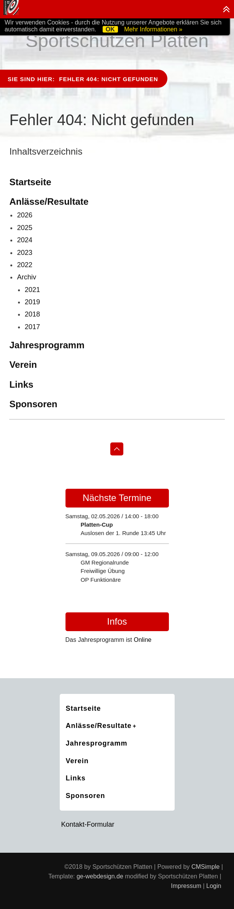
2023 (24, 252)
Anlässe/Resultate (48, 201)
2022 (24, 265)
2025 (24, 228)
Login (213, 886)
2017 (32, 327)
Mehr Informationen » (153, 29)
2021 (32, 290)
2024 (24, 240)
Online (142, 639)
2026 (24, 215)
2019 (32, 302)
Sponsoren (33, 404)
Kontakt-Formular (88, 824)
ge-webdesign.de (100, 876)
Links (21, 384)
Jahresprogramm (46, 345)
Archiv (26, 277)
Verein (23, 364)
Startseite (30, 182)
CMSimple (205, 866)
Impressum (186, 886)
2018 (32, 314)
